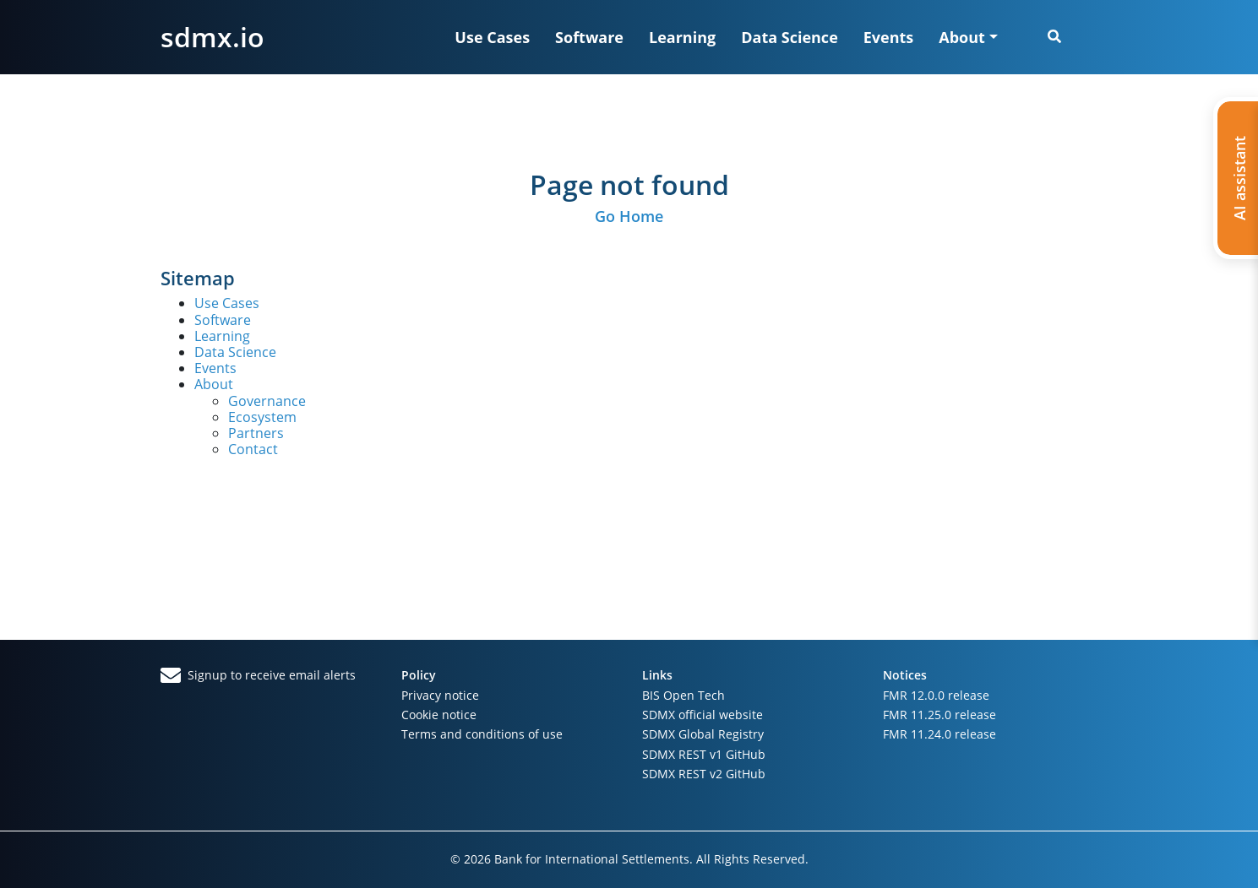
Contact (253, 449)
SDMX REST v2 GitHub (703, 774)
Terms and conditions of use (482, 734)
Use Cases (492, 37)
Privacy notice (440, 695)
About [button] (962, 37)
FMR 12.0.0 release (936, 695)
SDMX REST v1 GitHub (703, 754)
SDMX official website (702, 715)
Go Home (629, 216)
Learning (682, 37)
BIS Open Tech (683, 695)
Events (888, 37)
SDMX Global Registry (703, 734)
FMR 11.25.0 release (939, 715)
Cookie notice (439, 715)
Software (589, 37)
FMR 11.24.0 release (939, 734)
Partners (256, 433)
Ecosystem (262, 417)
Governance (267, 401)
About (213, 384)
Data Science (789, 37)
